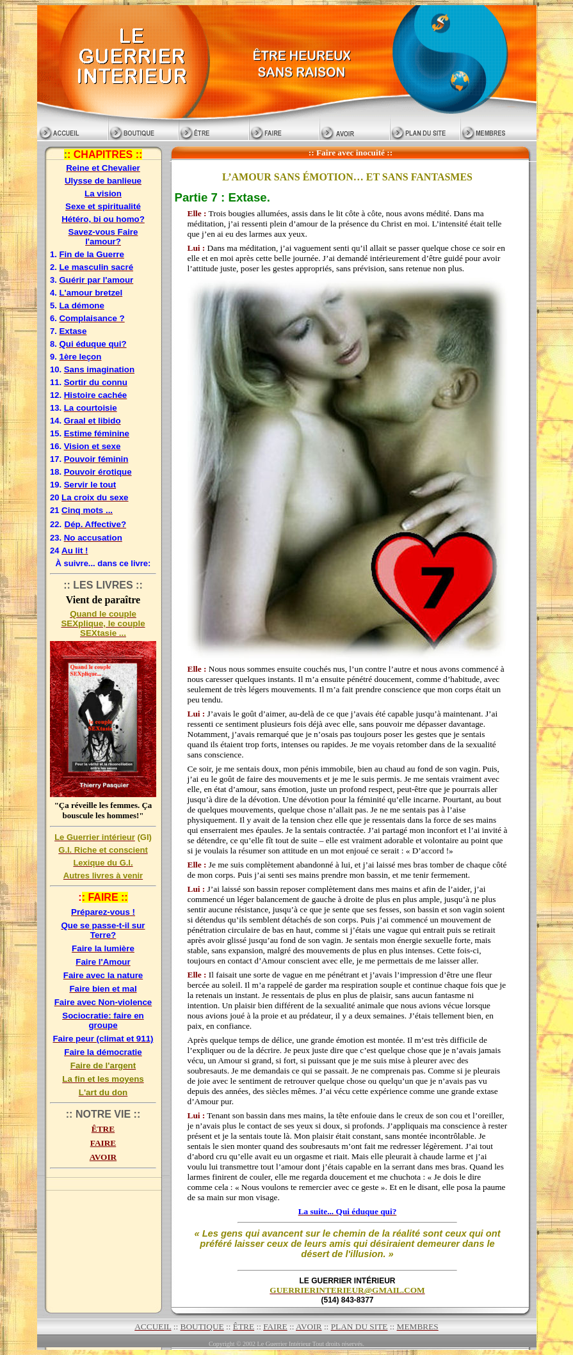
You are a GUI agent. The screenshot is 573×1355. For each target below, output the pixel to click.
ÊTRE (103, 1129)
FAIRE (103, 1143)
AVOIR (103, 1157)
